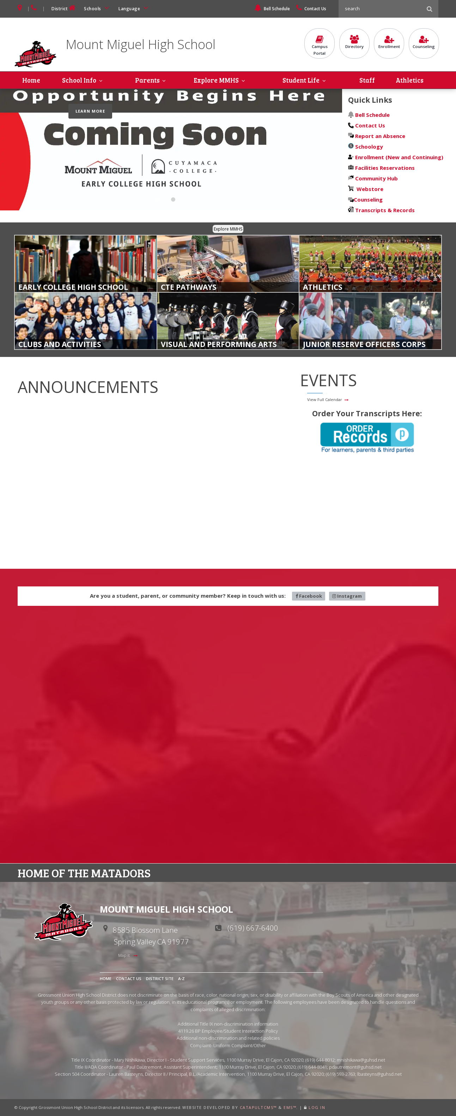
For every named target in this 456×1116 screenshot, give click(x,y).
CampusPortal (319, 46)
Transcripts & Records (384, 210)
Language (134, 8)
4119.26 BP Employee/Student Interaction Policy (228, 1031)
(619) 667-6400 (252, 928)
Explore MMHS (216, 80)
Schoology (368, 146)
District (64, 8)
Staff (368, 80)
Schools (97, 8)
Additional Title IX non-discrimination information (228, 1024)
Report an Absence (380, 135)
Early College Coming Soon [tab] (173, 200)
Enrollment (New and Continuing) (398, 157)
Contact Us (311, 9)
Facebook (309, 596)
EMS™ (290, 1107)
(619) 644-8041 (312, 1067)
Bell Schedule (272, 9)
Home (31, 80)
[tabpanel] (171, 150)
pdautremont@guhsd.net (355, 1067)
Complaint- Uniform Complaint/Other (228, 1045)
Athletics (410, 80)
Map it (124, 955)
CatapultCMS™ (258, 1107)
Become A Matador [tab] (157, 200)
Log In (317, 1107)
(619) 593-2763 (340, 1074)
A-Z (181, 978)
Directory (354, 43)
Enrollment (389, 43)
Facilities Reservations (385, 167)
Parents (147, 80)
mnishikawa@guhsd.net (361, 1060)
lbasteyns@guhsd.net (379, 1074)
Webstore (368, 188)
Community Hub (376, 178)
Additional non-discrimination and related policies (228, 1038)
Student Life (301, 80)
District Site (160, 978)
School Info (79, 80)
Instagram (347, 596)
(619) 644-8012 (320, 1060)
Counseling (424, 43)
